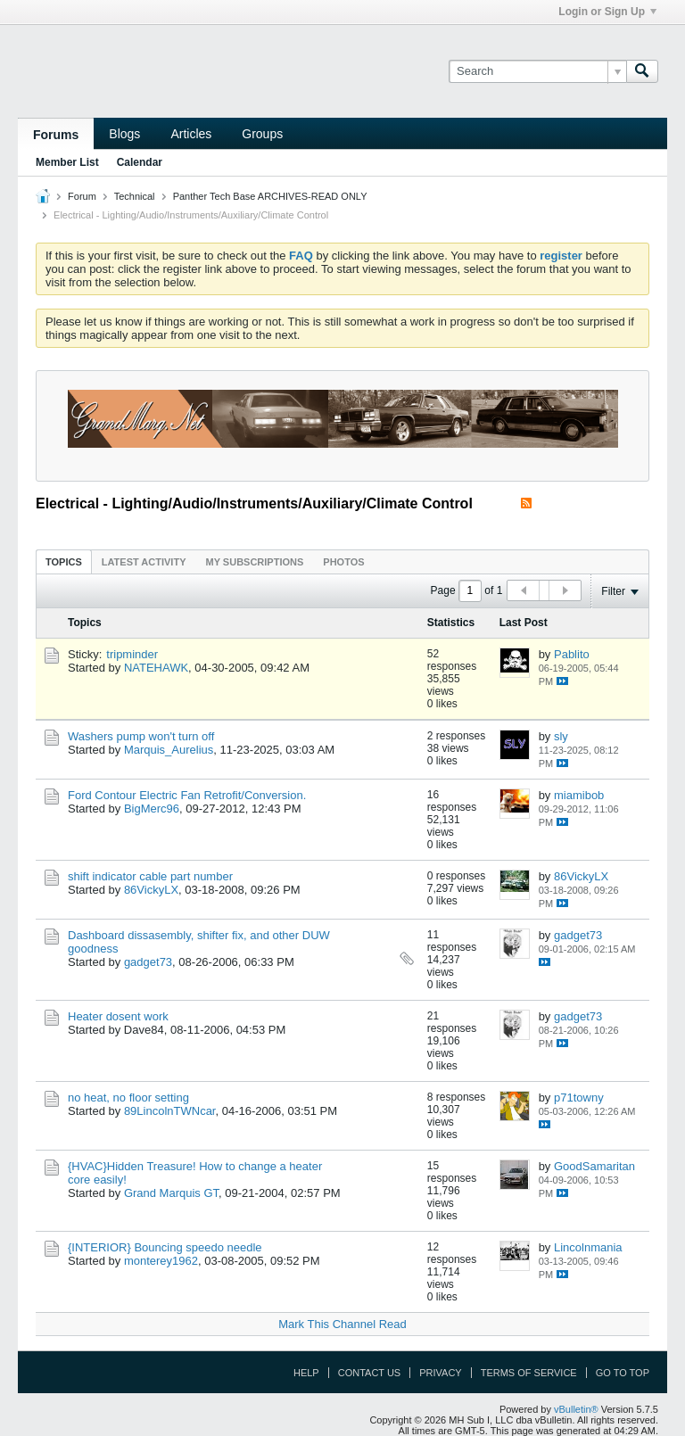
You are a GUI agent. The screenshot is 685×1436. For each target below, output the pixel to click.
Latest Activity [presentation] (144, 562)
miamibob (579, 795)
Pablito (572, 654)
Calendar (139, 162)
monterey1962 (161, 1260)
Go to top (622, 1372)
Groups (262, 134)
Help (306, 1372)
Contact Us (369, 1372)
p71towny (579, 1097)
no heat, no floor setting (128, 1097)
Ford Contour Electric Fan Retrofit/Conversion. (187, 795)
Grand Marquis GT (171, 1193)
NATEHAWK (156, 667)
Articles (190, 134)
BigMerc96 (151, 808)
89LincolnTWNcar (170, 1111)
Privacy (440, 1372)
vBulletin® (576, 1409)
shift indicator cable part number (150, 876)
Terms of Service (529, 1372)
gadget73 (148, 962)
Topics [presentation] (63, 562)
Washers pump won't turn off (141, 736)
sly (561, 736)
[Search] (537, 71)
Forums (55, 135)
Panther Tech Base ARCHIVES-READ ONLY (270, 196)
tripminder (132, 654)
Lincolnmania (588, 1247)
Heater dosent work (118, 1016)
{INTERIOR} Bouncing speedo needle (165, 1247)
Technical (134, 196)
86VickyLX (151, 889)
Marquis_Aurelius (168, 749)
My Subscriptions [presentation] (255, 562)
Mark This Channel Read (342, 1324)
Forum (82, 196)
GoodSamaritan (594, 1166)
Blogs (124, 134)
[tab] (64, 561)
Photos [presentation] (343, 562)
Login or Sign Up (607, 11)
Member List (67, 162)
